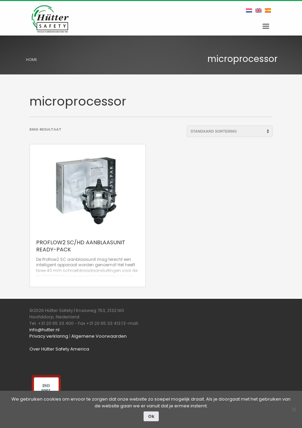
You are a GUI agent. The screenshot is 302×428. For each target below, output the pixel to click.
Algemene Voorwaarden (99, 336)
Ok (151, 416)
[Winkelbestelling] (230, 131)
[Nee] (293, 409)
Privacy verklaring (48, 336)
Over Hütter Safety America (59, 349)
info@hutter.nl (44, 329)
